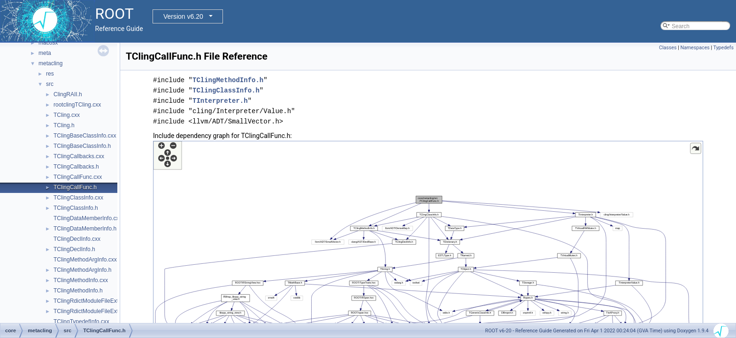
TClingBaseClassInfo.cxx (85, 135)
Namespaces (694, 48)
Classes (667, 48)
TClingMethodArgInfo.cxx (85, 259)
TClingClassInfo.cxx (78, 197)
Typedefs (723, 48)
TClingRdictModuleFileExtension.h (96, 311)
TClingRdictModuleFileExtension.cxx (99, 301)
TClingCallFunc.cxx (78, 177)
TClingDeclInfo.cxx (77, 239)
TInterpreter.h (220, 100)
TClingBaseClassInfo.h (82, 146)
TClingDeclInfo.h (74, 249)
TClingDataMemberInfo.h (85, 228)
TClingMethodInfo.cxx (81, 280)
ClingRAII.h (68, 94)
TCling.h (64, 125)
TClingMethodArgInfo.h (82, 270)
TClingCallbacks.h (76, 166)
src (50, 84)
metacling (50, 63)
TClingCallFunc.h (75, 187)
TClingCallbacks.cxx (79, 156)
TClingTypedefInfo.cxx (81, 321)
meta (44, 53)
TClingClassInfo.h (76, 208)
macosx (48, 42)
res (50, 73)
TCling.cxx (67, 115)
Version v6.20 (183, 16)
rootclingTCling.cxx (77, 104)
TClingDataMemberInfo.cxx (88, 218)
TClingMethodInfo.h (78, 290)
